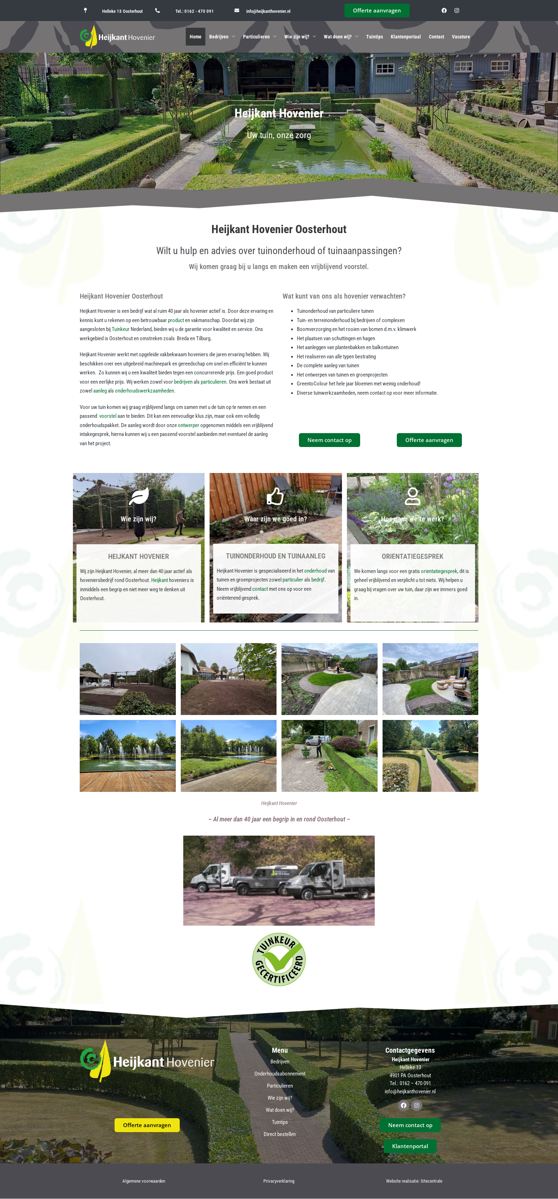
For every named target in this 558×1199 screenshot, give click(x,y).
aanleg (100, 391)
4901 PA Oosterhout (410, 1075)
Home (195, 37)
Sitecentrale (431, 1181)
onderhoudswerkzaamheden (144, 391)
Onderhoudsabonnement (279, 1074)
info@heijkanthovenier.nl (268, 11)
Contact (436, 37)
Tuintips (374, 37)
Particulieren (260, 36)
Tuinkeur (121, 329)
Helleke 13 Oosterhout (122, 11)
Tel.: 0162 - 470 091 (194, 11)
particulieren (213, 382)
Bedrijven (222, 36)
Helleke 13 (410, 1067)
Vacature (461, 37)
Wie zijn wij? (300, 36)
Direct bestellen (280, 1134)
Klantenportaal (406, 37)
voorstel (107, 416)
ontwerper (188, 425)
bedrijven (183, 382)
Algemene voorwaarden (143, 1181)
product (176, 320)
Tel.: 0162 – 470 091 (410, 1083)
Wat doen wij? (341, 36)
